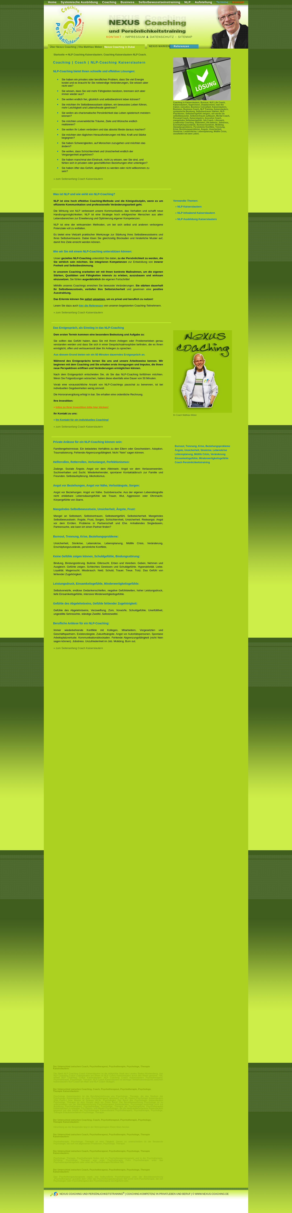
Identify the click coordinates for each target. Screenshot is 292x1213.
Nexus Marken (159, 46)
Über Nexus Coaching (63, 47)
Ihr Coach (177, 415)
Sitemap (185, 36)
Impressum (135, 36)
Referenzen (181, 46)
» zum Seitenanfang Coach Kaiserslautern (78, 178)
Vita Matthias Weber (90, 47)
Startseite (59, 54)
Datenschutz (162, 36)
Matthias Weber (189, 415)
